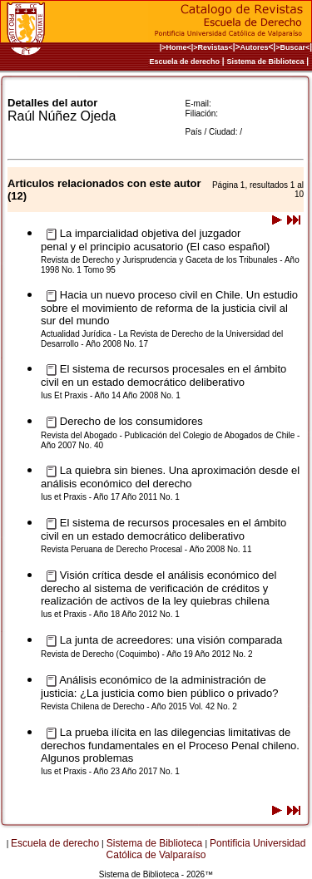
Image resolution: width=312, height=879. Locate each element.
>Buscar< (292, 47)
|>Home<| (177, 47)
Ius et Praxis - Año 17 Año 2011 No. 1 (110, 496)
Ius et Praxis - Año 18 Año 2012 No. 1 (110, 614)
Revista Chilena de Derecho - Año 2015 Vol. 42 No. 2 (139, 706)
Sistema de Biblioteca (265, 61)
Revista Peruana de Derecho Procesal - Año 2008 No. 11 (146, 549)
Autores (254, 47)
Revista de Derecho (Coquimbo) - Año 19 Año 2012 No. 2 (147, 654)
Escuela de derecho (185, 61)
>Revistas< (213, 47)
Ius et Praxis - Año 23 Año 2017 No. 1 (110, 771)
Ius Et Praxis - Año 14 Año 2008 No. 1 (111, 395)
